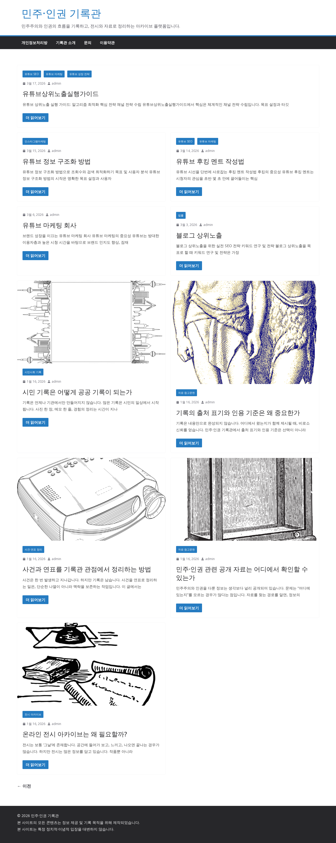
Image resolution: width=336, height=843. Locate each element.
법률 (180, 215)
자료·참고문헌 (186, 393)
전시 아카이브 (33, 714)
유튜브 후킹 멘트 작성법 (210, 161)
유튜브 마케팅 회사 (50, 225)
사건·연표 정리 (33, 549)
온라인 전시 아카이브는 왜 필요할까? (75, 734)
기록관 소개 (65, 42)
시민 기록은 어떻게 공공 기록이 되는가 (77, 391)
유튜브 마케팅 (54, 74)
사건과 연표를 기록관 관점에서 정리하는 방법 (87, 569)
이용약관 (107, 42)
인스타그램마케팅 (35, 141)
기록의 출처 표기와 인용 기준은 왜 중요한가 (238, 412)
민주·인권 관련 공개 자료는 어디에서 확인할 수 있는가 (242, 573)
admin (56, 83)
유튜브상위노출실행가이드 (61, 93)
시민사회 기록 (33, 372)
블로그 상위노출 (199, 235)
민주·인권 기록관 (61, 13)
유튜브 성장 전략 (79, 74)
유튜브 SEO (32, 74)
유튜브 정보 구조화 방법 (57, 161)
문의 (87, 42)
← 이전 (24, 786)
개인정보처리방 (34, 42)
